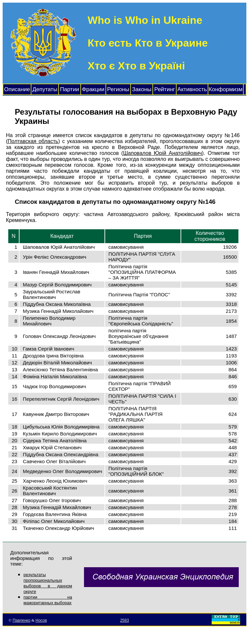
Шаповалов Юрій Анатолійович (162, 153)
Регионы (118, 89)
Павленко (21, 620)
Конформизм (225, 89)
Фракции (93, 89)
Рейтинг (164, 89)
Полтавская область (33, 141)
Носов (41, 620)
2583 (124, 620)
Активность (192, 89)
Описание (17, 89)
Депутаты (44, 89)
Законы (141, 89)
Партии (69, 89)
